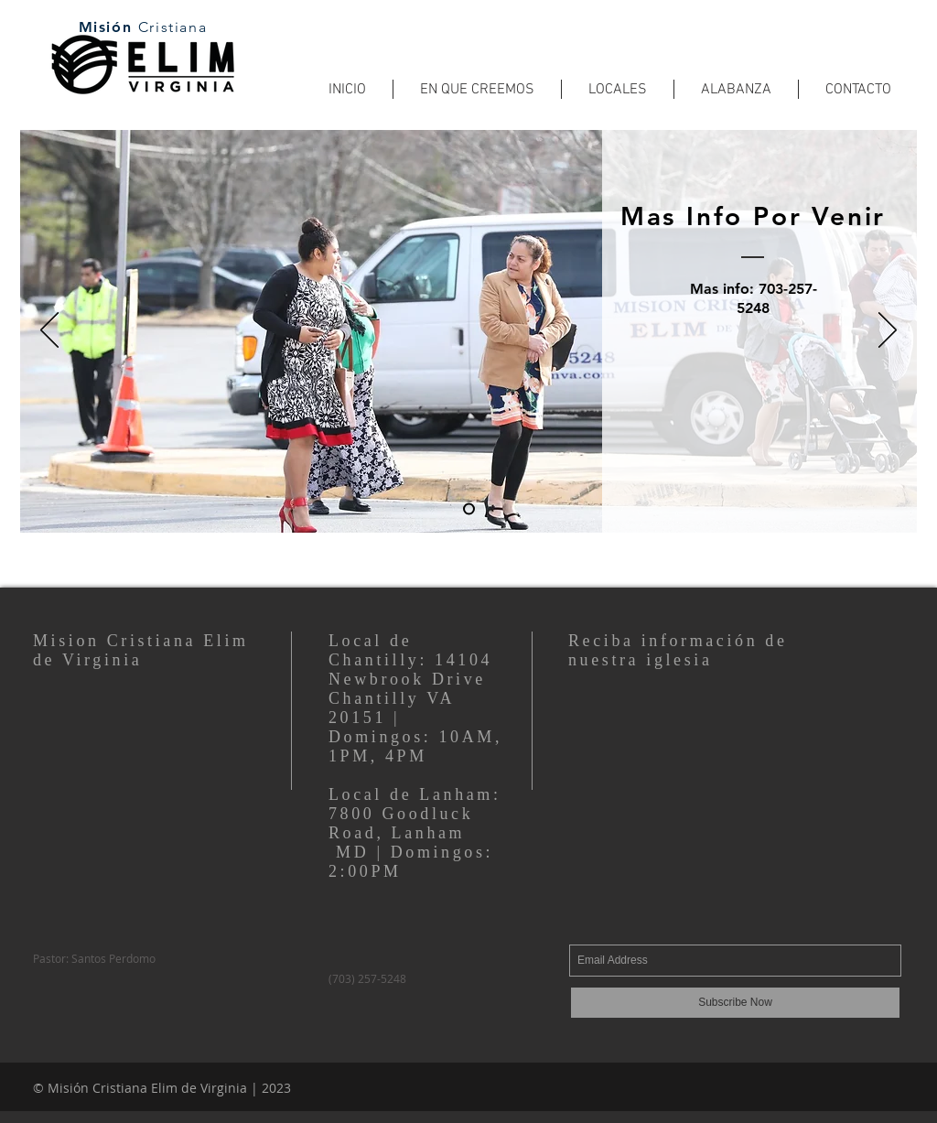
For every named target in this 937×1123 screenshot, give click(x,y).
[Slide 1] (469, 509)
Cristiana (172, 27)
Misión (108, 27)
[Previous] (49, 331)
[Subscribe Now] (735, 1003)
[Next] (887, 331)
